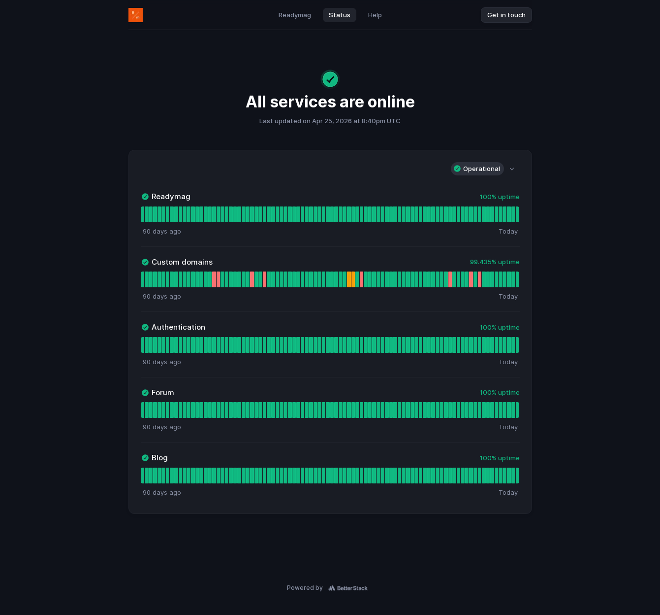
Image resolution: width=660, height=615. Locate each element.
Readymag (295, 15)
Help (375, 15)
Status (339, 15)
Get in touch (506, 15)
